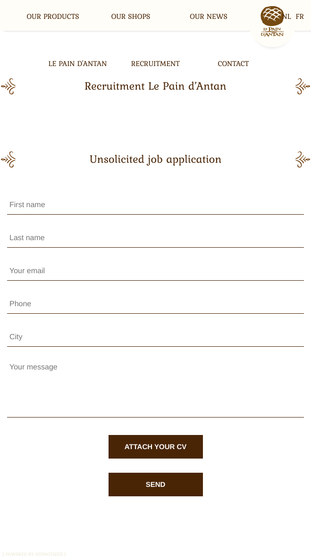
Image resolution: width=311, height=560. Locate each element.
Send (156, 485)
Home (272, 23)
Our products (52, 16)
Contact (233, 63)
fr (300, 16)
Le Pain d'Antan (78, 63)
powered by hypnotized (34, 554)
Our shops (131, 16)
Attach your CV (156, 447)
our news (208, 16)
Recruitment (155, 63)
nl (286, 16)
